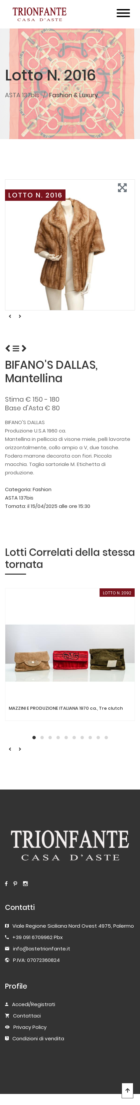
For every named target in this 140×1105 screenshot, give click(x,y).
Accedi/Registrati (33, 1004)
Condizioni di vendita (38, 1038)
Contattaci (27, 1015)
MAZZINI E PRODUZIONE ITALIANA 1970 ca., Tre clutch (66, 708)
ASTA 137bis (22, 95)
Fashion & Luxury (73, 95)
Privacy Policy (29, 1027)
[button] (34, 737)
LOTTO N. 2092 (117, 593)
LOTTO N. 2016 (35, 195)
